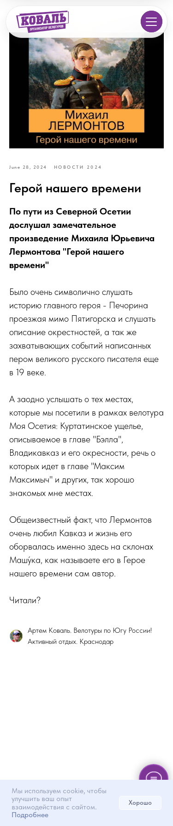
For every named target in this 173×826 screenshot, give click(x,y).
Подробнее (30, 814)
